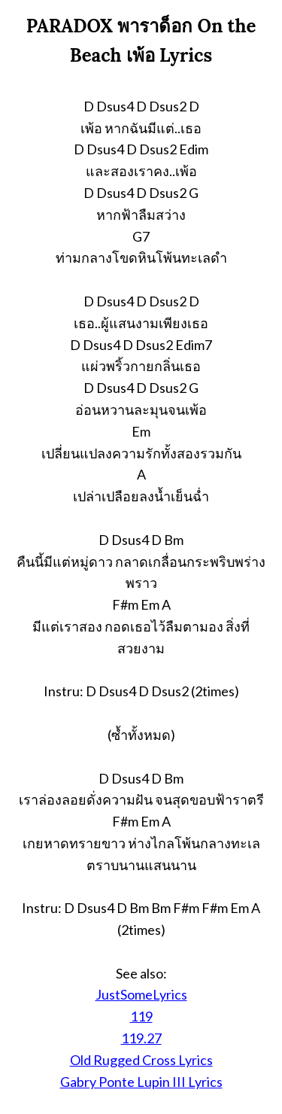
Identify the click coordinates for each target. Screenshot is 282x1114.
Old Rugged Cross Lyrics (141, 1060)
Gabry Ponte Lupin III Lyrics (141, 1081)
